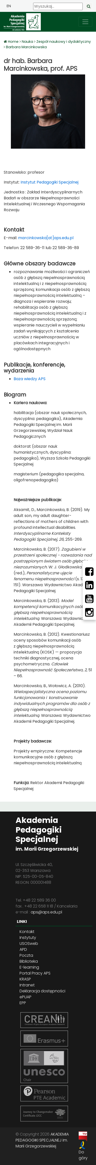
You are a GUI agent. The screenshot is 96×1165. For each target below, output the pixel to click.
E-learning (29, 967)
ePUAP (25, 997)
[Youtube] (89, 599)
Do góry (83, 1155)
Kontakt (27, 931)
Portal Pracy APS (35, 973)
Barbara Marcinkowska (26, 47)
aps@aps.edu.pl (46, 912)
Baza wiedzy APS (30, 379)
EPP (23, 1003)
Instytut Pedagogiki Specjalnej (49, 182)
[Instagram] (89, 612)
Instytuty (28, 937)
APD (23, 949)
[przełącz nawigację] (85, 22)
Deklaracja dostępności (42, 991)
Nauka (27, 41)
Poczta (26, 955)
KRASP (25, 979)
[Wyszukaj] (58, 6)
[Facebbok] (89, 572)
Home (14, 41)
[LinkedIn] (89, 585)
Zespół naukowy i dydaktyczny (63, 41)
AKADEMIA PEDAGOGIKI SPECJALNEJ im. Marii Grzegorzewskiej (42, 1140)
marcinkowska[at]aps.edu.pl (45, 238)
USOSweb (29, 943)
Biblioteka (29, 961)
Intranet (27, 985)
